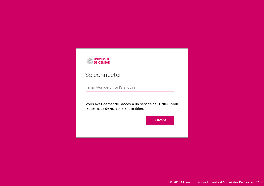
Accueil (203, 182)
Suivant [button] (159, 120)
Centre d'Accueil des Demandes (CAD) (236, 182)
